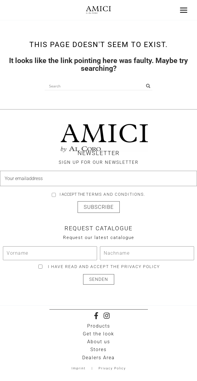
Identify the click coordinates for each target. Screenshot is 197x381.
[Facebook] (96, 315)
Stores (98, 349)
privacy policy (140, 266)
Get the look (98, 334)
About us (98, 341)
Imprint (78, 368)
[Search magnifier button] (148, 86)
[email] (98, 178)
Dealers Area (98, 357)
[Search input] (96, 86)
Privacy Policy (112, 368)
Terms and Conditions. (115, 194)
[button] (99, 207)
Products (98, 326)
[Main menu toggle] (183, 10)
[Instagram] (106, 315)
